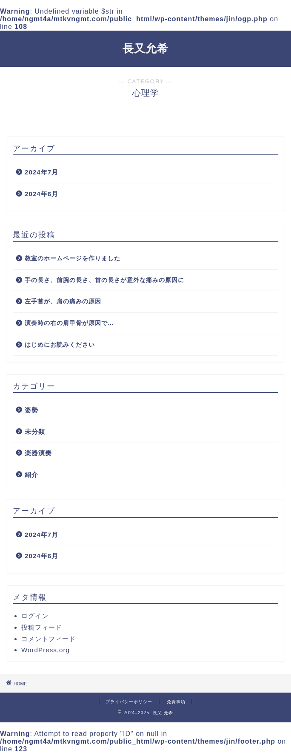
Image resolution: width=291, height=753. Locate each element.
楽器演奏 (38, 452)
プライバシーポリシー (129, 701)
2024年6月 (41, 193)
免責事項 (176, 701)
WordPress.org (45, 649)
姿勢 (31, 410)
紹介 (31, 474)
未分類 (35, 431)
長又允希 (145, 48)
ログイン (34, 615)
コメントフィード (48, 638)
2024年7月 (41, 172)
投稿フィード (41, 627)
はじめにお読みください (60, 345)
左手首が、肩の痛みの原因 (63, 301)
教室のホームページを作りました (72, 258)
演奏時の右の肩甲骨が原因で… (69, 323)
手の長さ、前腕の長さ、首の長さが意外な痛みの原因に (104, 280)
